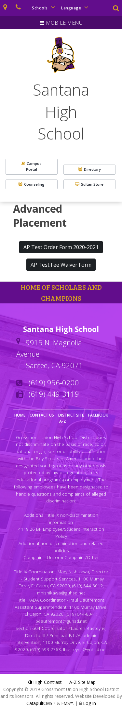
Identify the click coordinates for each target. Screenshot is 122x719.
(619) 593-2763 (45, 649)
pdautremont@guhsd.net (61, 621)
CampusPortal (31, 166)
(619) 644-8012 (87, 585)
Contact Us (42, 415)
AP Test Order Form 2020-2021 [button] (61, 247)
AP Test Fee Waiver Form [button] (61, 264)
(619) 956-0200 (54, 382)
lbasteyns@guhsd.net (85, 649)
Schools (44, 7)
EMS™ (67, 703)
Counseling (31, 184)
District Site (71, 415)
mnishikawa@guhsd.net (61, 593)
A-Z (62, 421)
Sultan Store (89, 184)
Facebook (98, 415)
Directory (89, 169)
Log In (89, 703)
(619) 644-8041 (81, 614)
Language (75, 7)
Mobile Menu (64, 22)
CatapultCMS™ (41, 703)
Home (19, 415)
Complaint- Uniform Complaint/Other (61, 557)
